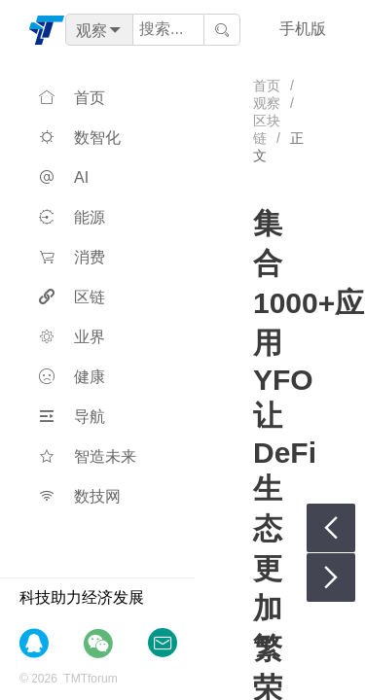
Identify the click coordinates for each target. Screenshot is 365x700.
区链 (72, 297)
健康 (72, 376)
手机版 (302, 28)
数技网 (80, 496)
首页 (72, 97)
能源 (72, 217)
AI (64, 177)
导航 (72, 416)
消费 (72, 257)
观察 (266, 103)
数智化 (80, 137)
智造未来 (87, 456)
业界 (72, 337)
